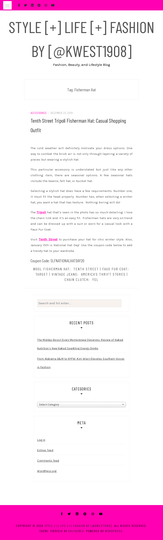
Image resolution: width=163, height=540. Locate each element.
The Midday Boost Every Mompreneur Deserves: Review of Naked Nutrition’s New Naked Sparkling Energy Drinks (80, 344)
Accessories (39, 113)
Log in (41, 439)
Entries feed (45, 450)
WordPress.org (47, 471)
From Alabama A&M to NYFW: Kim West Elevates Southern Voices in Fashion (81, 363)
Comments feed (48, 460)
